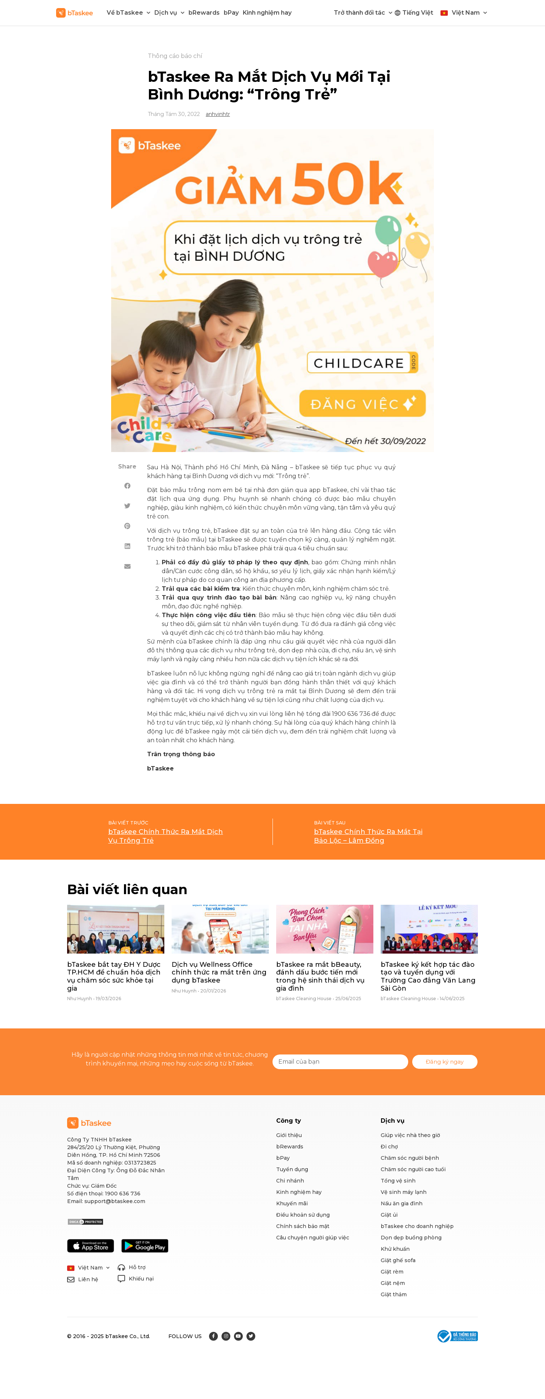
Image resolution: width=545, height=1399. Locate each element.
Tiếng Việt (417, 12)
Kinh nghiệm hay (267, 12)
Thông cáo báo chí (175, 55)
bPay (231, 12)
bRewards (204, 12)
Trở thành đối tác (363, 12)
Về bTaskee (128, 12)
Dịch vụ (169, 12)
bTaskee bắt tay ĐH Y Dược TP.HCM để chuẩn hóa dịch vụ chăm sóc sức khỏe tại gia (114, 976)
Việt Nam (469, 12)
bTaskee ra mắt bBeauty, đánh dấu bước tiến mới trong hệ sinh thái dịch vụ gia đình (320, 976)
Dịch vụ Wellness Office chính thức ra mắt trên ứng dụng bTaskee (219, 972)
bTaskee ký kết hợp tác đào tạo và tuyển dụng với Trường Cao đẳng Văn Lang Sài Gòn (428, 976)
